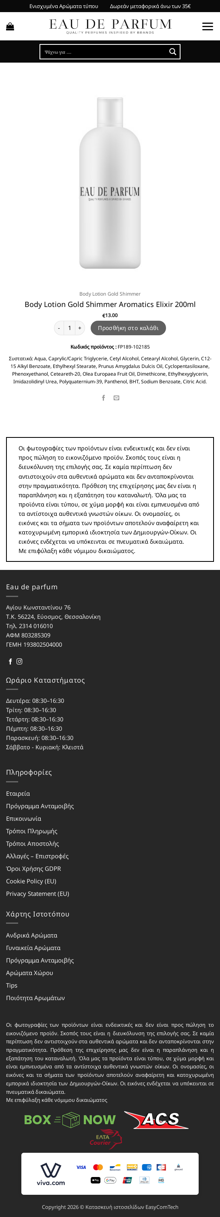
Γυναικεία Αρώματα (33, 948)
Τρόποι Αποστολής (32, 843)
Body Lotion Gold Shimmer (110, 293)
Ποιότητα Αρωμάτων (35, 998)
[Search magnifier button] (173, 52)
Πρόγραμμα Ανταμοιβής (40, 806)
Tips (11, 985)
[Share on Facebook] (104, 398)
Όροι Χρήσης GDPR (33, 868)
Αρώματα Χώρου (29, 973)
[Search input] (103, 51)
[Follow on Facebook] (11, 662)
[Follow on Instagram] (20, 662)
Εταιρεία (18, 793)
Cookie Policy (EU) (31, 881)
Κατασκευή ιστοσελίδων (114, 1207)
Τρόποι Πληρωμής (31, 831)
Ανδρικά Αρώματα (31, 935)
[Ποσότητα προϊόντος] (69, 328)
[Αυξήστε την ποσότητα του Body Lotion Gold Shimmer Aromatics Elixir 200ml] (80, 328)
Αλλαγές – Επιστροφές (37, 856)
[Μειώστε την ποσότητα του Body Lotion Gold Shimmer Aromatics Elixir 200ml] (59, 328)
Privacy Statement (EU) (37, 893)
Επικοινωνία (23, 818)
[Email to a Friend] (116, 398)
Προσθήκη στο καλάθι (128, 328)
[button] (10, 26)
